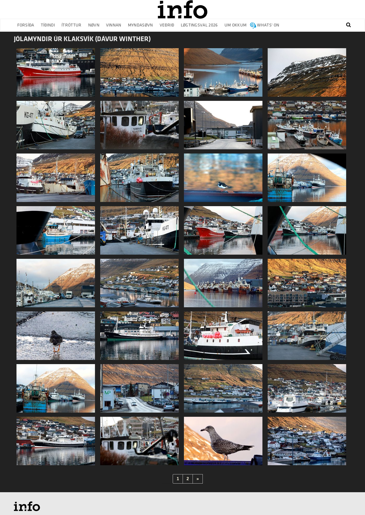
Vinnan (113, 25)
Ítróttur (71, 25)
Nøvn (93, 25)
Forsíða (25, 25)
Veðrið (167, 25)
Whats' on (268, 25)
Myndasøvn (140, 25)
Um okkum (235, 25)
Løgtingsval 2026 (199, 25)
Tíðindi (48, 25)
